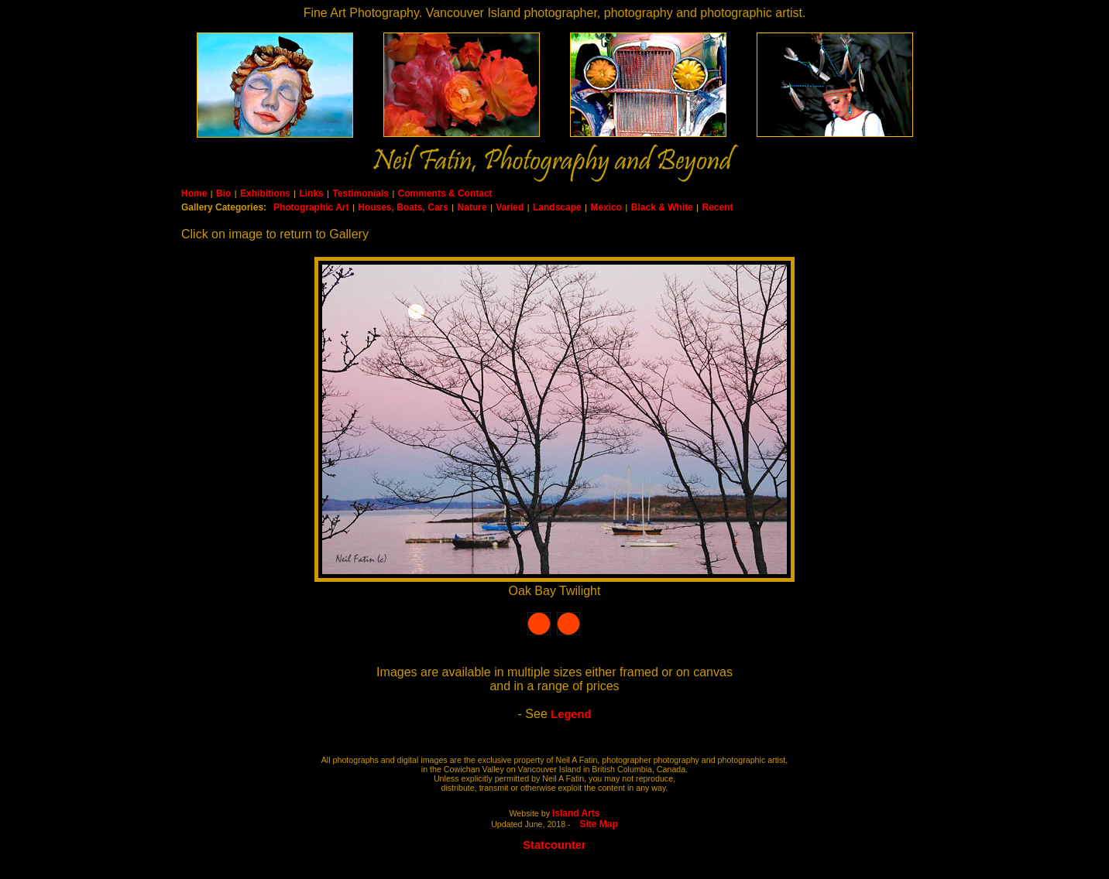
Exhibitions (265, 193)
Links (311, 193)
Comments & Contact (445, 193)
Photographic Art (311, 207)
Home (194, 193)
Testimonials (360, 193)
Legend (571, 714)
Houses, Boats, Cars (403, 207)
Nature (472, 207)
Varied (510, 207)
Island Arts (576, 813)
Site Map (599, 824)
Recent (717, 207)
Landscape (557, 207)
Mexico (606, 207)
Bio (223, 193)
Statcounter (554, 845)
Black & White (662, 207)
